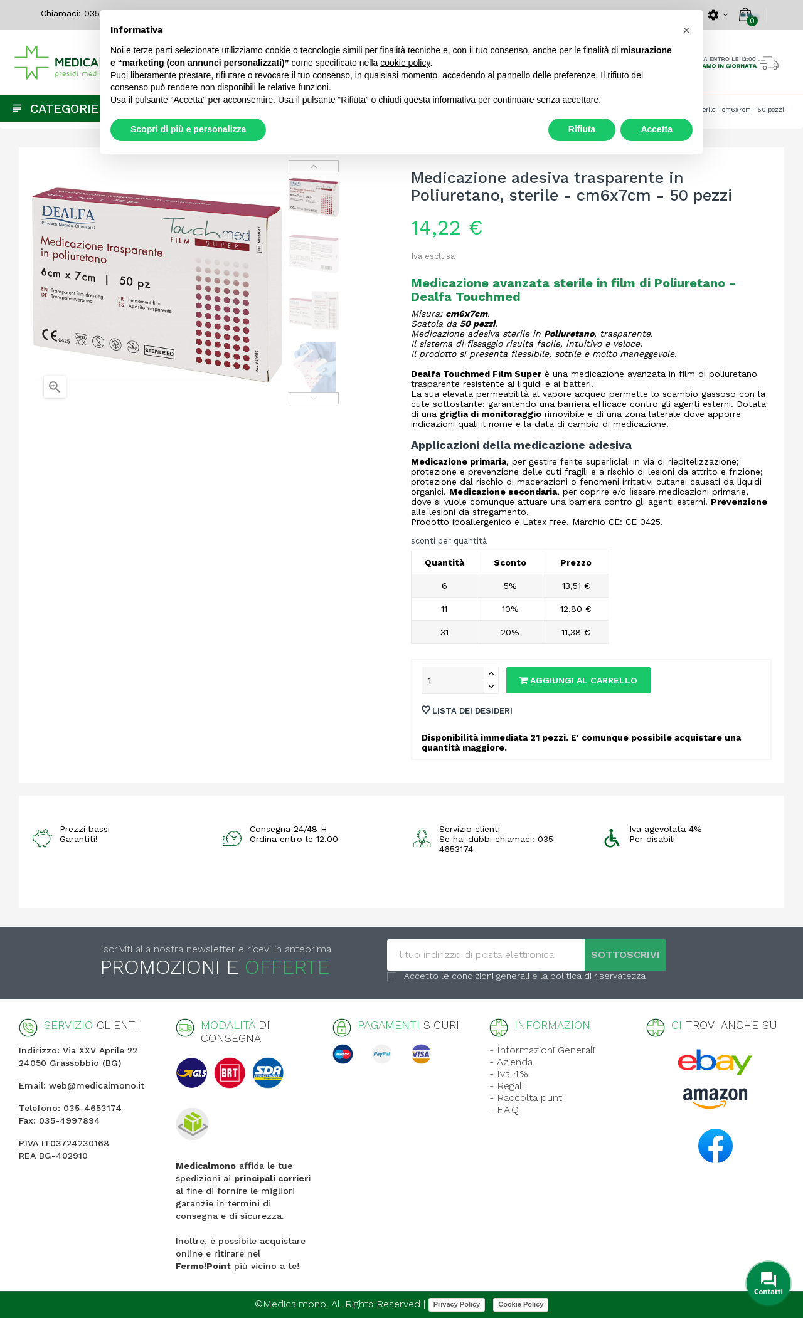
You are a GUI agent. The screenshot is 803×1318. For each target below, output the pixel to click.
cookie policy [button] (405, 63)
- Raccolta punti (526, 1098)
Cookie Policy (520, 1304)
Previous (314, 398)
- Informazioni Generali (542, 1050)
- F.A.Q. (504, 1109)
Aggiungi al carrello (578, 680)
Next (314, 166)
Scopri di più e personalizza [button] (188, 129)
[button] (686, 30)
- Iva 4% (508, 1074)
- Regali (506, 1086)
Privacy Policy (457, 1304)
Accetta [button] (657, 129)
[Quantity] (453, 680)
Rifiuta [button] (582, 129)
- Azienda (511, 1062)
